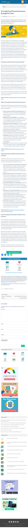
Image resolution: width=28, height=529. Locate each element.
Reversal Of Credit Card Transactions (14, 453)
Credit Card (7, 49)
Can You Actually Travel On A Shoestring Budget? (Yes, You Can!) (12, 424)
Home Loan (19, 270)
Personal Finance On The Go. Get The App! (14, 272)
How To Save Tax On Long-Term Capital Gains (15, 469)
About (4, 523)
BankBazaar (5, 16)
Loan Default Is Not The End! (12, 457)
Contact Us (11, 523)
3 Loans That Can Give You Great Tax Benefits (15, 461)
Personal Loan (19, 264)
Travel (10, 288)
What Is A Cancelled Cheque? (12, 438)
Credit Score (7, 270)
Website (2, 334)
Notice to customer (22, 523)
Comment (3, 309)
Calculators (23, 361)
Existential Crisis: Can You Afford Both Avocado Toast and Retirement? (13, 422)
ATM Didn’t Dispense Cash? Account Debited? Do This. (17, 473)
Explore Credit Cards (14, 252)
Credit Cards (7, 4)
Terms (17, 523)
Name (2, 323)
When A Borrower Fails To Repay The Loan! (15, 449)
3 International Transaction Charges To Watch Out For (17, 446)
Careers (7, 523)
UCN (12, 288)
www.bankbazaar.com (4, 281)
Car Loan (13, 361)
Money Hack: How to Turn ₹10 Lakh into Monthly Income (11, 431)
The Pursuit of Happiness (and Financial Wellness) (10, 426)
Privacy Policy (20, 525)
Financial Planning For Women (6, 429)
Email (2, 329)
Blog (14, 523)
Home (3, 4)
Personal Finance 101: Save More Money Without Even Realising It (13, 428)
